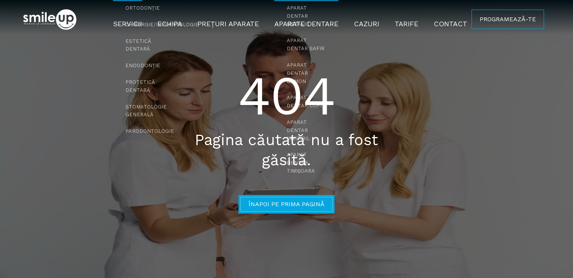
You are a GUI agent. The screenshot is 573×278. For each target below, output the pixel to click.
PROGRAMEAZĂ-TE (508, 19)
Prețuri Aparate (232, 19)
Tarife (398, 19)
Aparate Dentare (305, 19)
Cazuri (360, 19)
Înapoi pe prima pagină (286, 204)
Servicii (139, 19)
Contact (439, 19)
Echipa (178, 19)
